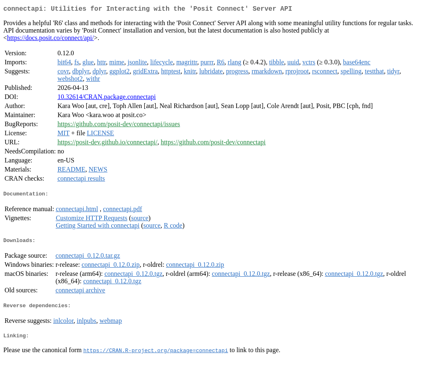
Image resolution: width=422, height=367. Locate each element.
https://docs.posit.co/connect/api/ (50, 39)
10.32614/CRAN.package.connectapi (106, 98)
